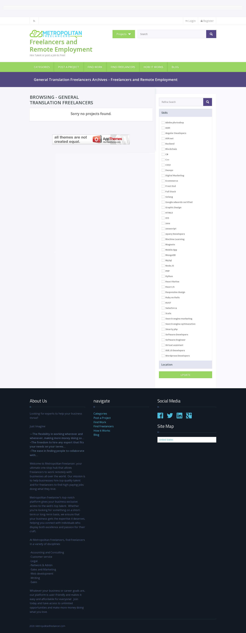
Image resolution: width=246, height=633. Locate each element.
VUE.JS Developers (173, 350)
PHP (166, 271)
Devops (167, 170)
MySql (167, 260)
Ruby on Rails (171, 297)
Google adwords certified (177, 202)
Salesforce (169, 308)
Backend (168, 143)
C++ (165, 159)
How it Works (153, 67)
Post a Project (68, 67)
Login (191, 21)
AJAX (166, 127)
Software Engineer (174, 339)
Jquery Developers (173, 233)
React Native (170, 281)
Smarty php (170, 329)
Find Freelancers (123, 67)
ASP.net (167, 138)
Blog (175, 67)
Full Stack (169, 191)
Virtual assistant (172, 345)
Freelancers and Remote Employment (61, 45)
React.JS (168, 286)
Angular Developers (174, 133)
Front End (169, 186)
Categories (42, 67)
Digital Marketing (173, 175)
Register (207, 21)
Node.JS (168, 265)
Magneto (168, 244)
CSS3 (166, 164)
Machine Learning (173, 239)
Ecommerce (170, 180)
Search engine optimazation (178, 324)
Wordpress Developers (176, 355)
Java (166, 223)
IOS (165, 218)
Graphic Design (171, 207)
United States (166, 439)
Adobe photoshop (173, 122)
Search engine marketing (177, 318)
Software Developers (175, 334)
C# (165, 154)
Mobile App (169, 249)
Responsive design (173, 292)
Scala (166, 313)
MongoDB (169, 255)
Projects (121, 34)
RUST (166, 302)
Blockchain (169, 149)
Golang (167, 196)
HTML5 (167, 212)
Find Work (95, 67)
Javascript (169, 228)
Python (167, 276)
